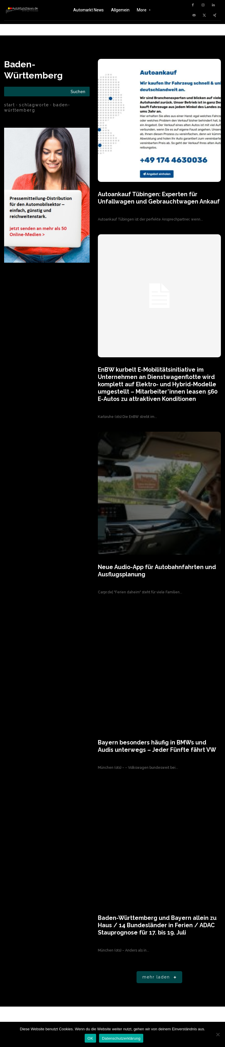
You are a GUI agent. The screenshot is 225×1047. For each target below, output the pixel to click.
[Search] (78, 91)
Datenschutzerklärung (121, 1038)
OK (90, 1038)
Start (9, 105)
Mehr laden (160, 965)
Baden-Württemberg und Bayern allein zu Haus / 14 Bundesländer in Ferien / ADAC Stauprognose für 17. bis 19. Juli (156, 914)
